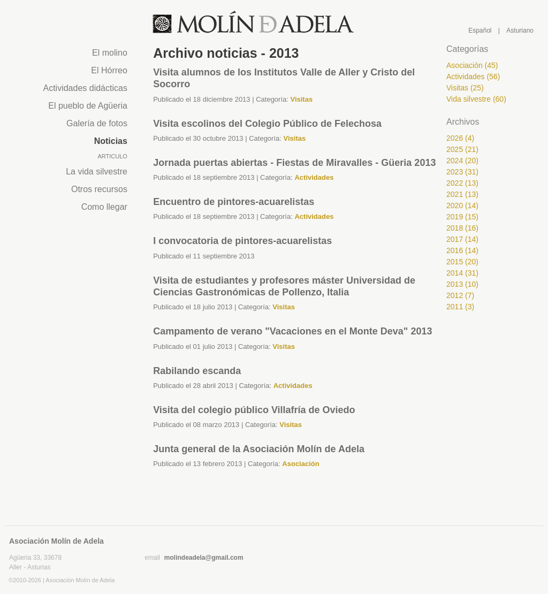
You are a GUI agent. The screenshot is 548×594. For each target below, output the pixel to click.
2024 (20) (462, 160)
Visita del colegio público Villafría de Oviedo (254, 410)
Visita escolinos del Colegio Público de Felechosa (267, 123)
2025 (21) (462, 149)
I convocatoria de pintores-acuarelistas (242, 240)
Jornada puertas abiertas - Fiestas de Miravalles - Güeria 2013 (294, 162)
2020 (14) (462, 205)
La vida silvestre (96, 171)
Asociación (300, 464)
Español (479, 30)
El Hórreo (109, 70)
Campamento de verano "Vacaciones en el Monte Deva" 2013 (292, 331)
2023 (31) (462, 171)
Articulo (112, 156)
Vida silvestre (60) (476, 99)
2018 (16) (462, 228)
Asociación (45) (472, 65)
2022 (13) (462, 183)
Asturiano (520, 30)
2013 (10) (462, 284)
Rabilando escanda (197, 370)
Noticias (110, 141)
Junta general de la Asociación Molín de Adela (258, 449)
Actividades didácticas (85, 88)
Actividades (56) (473, 76)
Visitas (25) (465, 87)
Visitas (301, 99)
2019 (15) (462, 216)
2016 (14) (462, 250)
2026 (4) (460, 138)
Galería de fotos (96, 123)
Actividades (313, 177)
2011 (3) (460, 306)
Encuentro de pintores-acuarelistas (233, 201)
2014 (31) (462, 273)
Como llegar (104, 206)
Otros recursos (99, 189)
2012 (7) (460, 295)
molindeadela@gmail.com (203, 557)
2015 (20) (462, 261)
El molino (109, 52)
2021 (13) (462, 194)
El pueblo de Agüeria (87, 105)
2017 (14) (462, 239)
